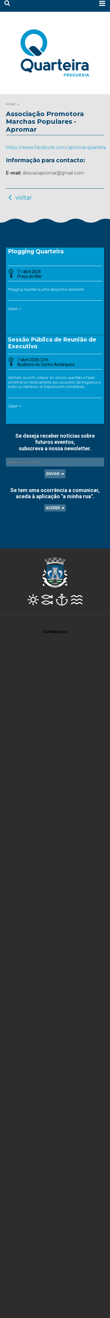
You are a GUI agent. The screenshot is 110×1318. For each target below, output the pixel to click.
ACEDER (53, 508)
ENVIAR (52, 474)
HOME (11, 104)
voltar (19, 197)
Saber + (14, 309)
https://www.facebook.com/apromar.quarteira (56, 147)
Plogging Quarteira (36, 251)
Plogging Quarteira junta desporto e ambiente (46, 289)
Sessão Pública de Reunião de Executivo (52, 343)
